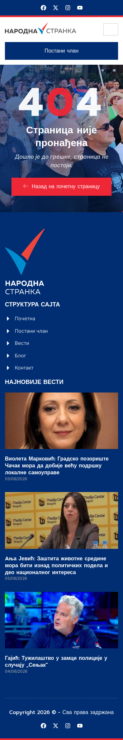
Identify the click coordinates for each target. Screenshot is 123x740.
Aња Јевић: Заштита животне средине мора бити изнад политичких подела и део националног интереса (56, 565)
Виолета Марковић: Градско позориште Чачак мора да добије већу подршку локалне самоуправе (57, 466)
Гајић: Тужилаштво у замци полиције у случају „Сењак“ (56, 661)
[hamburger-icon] (110, 29)
